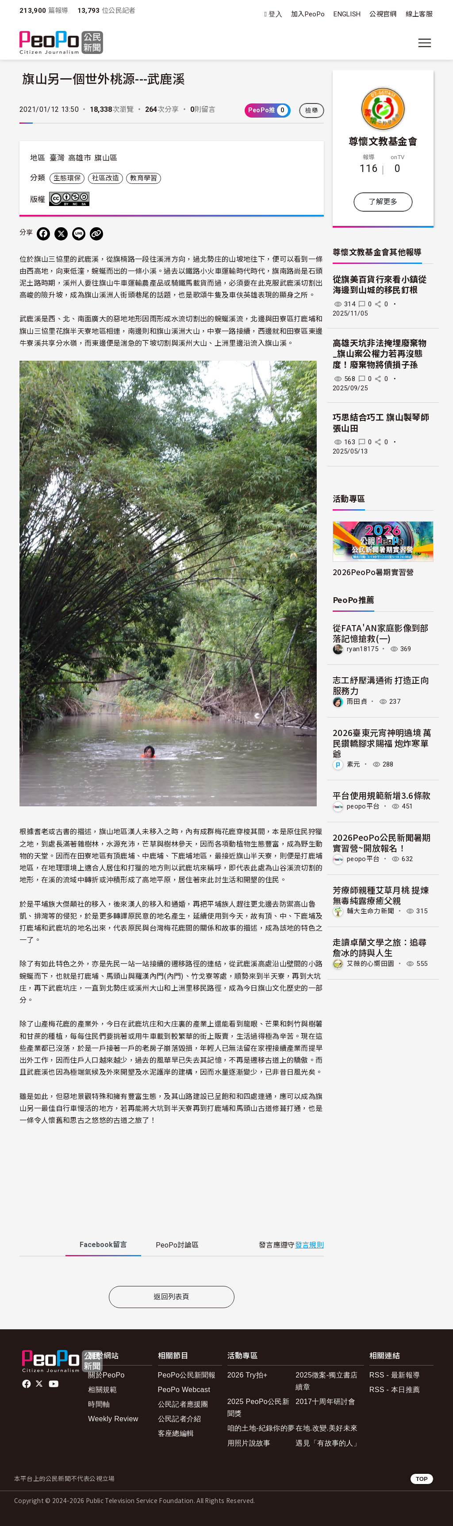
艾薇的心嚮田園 (370, 964)
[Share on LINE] (78, 233)
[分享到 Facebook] (43, 233)
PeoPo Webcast (184, 1389)
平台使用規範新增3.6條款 (381, 795)
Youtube (54, 1384)
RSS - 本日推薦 (394, 1389)
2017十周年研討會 (325, 1401)
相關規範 (102, 1389)
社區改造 (105, 178)
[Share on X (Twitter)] (61, 233)
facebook (27, 1384)
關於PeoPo (106, 1375)
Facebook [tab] (103, 1244)
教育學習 (143, 178)
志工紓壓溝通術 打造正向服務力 (381, 685)
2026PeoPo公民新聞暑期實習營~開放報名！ (382, 842)
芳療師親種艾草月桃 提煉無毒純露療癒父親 (381, 895)
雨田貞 (357, 702)
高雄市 (79, 157)
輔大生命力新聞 (370, 911)
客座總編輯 (176, 1433)
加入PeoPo (308, 14)
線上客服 (419, 14)
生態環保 (67, 178)
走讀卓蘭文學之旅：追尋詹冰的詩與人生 (380, 947)
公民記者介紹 (179, 1419)
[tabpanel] (171, 1273)
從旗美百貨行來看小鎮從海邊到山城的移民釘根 (380, 285)
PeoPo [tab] (177, 1245)
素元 (354, 764)
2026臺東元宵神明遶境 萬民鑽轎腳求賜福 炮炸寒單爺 (382, 742)
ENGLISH (347, 14)
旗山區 (105, 157)
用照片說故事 (249, 1443)
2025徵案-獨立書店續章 (326, 1381)
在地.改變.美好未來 (326, 1428)
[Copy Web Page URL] (96, 233)
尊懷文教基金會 (383, 141)
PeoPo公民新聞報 (187, 1375)
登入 (275, 14)
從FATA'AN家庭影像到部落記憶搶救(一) (380, 633)
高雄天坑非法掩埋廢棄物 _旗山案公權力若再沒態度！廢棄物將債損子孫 (380, 354)
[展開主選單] (425, 43)
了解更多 (383, 202)
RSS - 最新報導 (394, 1375)
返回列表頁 (172, 1297)
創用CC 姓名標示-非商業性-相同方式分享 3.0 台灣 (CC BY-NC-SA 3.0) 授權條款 (71, 199)
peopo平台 (363, 806)
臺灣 (57, 157)
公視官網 (382, 14)
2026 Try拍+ (247, 1375)
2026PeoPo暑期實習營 (373, 571)
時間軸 (99, 1404)
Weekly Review (113, 1419)
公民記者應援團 (183, 1404)
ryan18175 (362, 649)
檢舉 (311, 110)
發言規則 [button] (309, 1245)
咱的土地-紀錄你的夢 (261, 1428)
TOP (422, 1479)
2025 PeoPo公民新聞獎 (258, 1407)
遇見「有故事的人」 (328, 1443)
